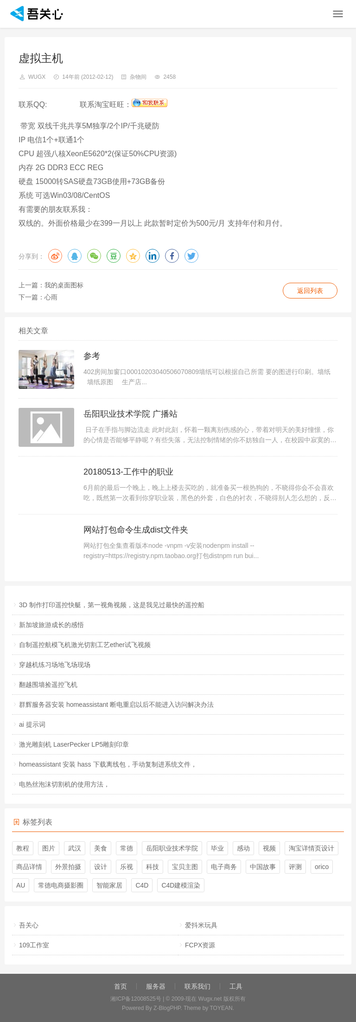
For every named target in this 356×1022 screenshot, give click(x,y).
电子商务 (224, 866)
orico (322, 866)
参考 (91, 356)
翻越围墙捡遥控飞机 (48, 684)
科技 (152, 866)
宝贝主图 (185, 866)
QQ (75, 256)
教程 (22, 848)
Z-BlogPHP (166, 1008)
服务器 (155, 986)
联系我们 (197, 986)
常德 (126, 848)
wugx (36, 77)
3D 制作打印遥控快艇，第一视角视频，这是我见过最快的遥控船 (111, 605)
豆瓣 (114, 256)
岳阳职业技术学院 (172, 848)
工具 (235, 986)
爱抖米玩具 (201, 925)
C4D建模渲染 (180, 885)
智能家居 (109, 885)
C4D (141, 885)
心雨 (50, 297)
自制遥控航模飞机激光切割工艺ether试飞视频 (85, 644)
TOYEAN (221, 1008)
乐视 (126, 866)
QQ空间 (133, 256)
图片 (48, 848)
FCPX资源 (200, 945)
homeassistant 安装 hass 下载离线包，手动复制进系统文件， (108, 764)
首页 (120, 986)
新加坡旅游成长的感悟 (51, 624)
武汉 (74, 848)
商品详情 (29, 866)
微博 (55, 256)
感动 (243, 848)
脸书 (172, 256)
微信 (94, 256)
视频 (269, 848)
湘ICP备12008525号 (135, 999)
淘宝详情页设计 (311, 848)
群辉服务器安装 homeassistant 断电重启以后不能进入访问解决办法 (116, 704)
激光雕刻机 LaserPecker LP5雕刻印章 (74, 744)
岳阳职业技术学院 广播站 (130, 414)
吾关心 (28, 925)
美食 (100, 848)
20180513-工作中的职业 (128, 471)
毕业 (217, 848)
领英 (152, 256)
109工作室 (34, 945)
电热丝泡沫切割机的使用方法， (64, 784)
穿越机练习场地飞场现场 (54, 664)
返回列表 (310, 290)
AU (20, 885)
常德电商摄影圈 (60, 885)
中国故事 (263, 866)
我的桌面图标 (63, 285)
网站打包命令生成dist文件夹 (135, 529)
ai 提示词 (32, 724)
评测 (295, 866)
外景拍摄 (68, 866)
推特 (191, 256)
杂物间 (138, 77)
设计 (100, 866)
